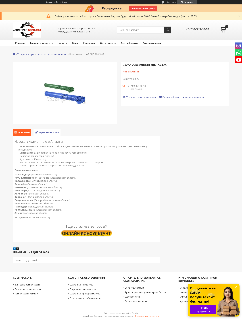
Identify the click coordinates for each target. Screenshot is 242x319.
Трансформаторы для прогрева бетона (146, 292)
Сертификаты (129, 42)
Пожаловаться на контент (147, 316)
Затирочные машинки (136, 301)
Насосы (41, 54)
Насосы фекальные (57, 54)
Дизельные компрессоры (28, 289)
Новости (62, 42)
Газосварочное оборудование (86, 298)
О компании (186, 296)
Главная (20, 42)
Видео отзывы (152, 42)
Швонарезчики (132, 296)
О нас (75, 42)
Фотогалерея (108, 42)
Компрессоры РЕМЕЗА (26, 293)
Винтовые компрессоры (27, 284)
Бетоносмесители (134, 287)
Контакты (89, 42)
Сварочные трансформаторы (85, 293)
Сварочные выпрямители (83, 289)
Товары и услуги (40, 42)
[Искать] (167, 30)
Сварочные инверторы (82, 284)
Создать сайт (52, 2)
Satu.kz (135, 313)
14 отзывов (170, 2)
